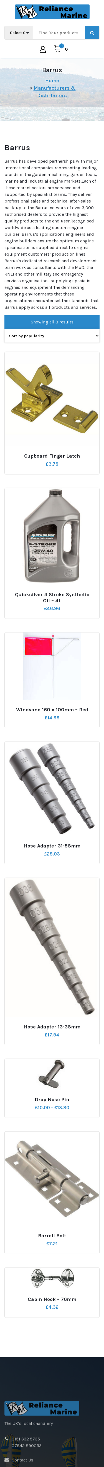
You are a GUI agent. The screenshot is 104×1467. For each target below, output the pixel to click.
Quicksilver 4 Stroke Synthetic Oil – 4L (52, 627)
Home (52, 80)
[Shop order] (52, 365)
